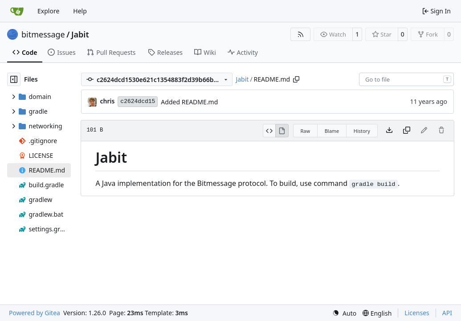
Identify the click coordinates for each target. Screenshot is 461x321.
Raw (305, 131)
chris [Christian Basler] (107, 101)
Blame (332, 131)
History (362, 131)
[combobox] (406, 79)
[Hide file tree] (13, 79)
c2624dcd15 (137, 101)
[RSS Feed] (300, 34)
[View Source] (269, 130)
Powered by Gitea (34, 313)
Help (80, 11)
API (447, 313)
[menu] (344, 313)
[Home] (16, 11)
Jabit (80, 34)
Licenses (416, 313)
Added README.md (189, 102)
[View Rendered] (282, 130)
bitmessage (43, 34)
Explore (48, 11)
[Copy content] (407, 130)
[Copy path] (296, 79)
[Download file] (389, 130)
